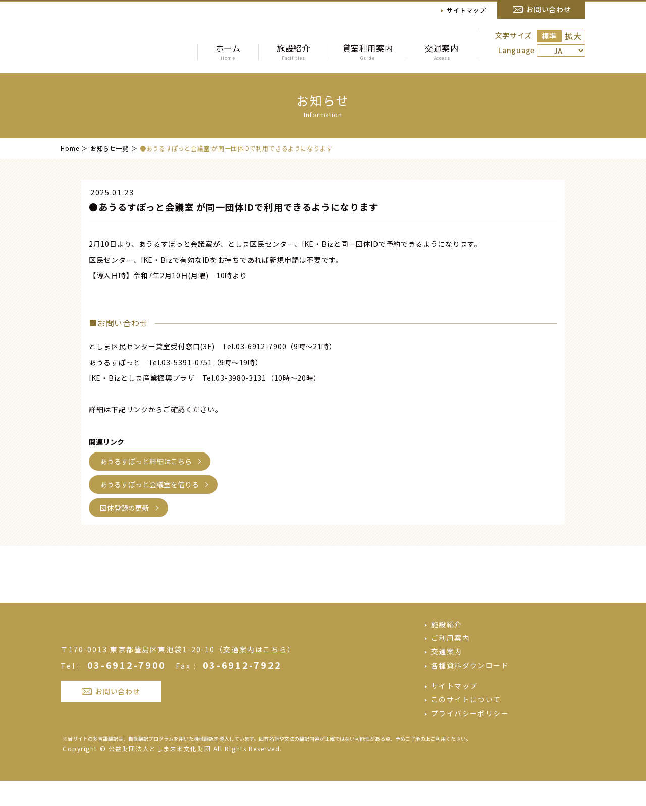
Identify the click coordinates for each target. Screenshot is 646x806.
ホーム (227, 51)
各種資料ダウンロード (470, 690)
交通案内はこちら (255, 688)
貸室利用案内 (368, 51)
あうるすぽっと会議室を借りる (149, 484)
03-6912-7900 (126, 703)
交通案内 (442, 51)
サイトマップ (466, 10)
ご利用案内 (450, 663)
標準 (549, 36)
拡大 (573, 36)
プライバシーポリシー (470, 738)
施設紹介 (293, 51)
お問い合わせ (548, 9)
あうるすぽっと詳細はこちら (146, 461)
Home (70, 148)
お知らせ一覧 (109, 148)
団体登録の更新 (124, 507)
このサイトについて (466, 725)
